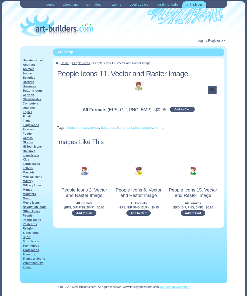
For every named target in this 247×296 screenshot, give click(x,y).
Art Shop (194, 4)
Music (27, 198)
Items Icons (31, 155)
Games (28, 138)
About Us (70, 4)
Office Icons (31, 211)
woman (159, 128)
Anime (27, 73)
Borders (28, 81)
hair (104, 128)
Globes (28, 142)
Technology (31, 245)
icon (112, 128)
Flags (27, 120)
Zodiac (27, 267)
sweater (146, 128)
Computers (31, 103)
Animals (28, 69)
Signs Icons (31, 232)
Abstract (29, 64)
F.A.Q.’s (115, 4)
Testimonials (167, 4)
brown (83, 128)
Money (27, 189)
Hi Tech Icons (32, 146)
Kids (26, 159)
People (28, 215)
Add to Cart (182, 109)
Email (27, 116)
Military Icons (32, 185)
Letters (28, 168)
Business (29, 86)
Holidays (29, 150)
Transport (30, 254)
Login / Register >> (211, 41)
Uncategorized (33, 60)
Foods (27, 133)
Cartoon (28, 94)
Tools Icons (31, 250)
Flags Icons (31, 125)
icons (121, 128)
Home (50, 4)
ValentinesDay (33, 262)
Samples (93, 4)
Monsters (29, 194)
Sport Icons (31, 241)
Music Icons (31, 202)
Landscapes (31, 163)
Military (28, 181)
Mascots (29, 172)
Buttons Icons (33, 90)
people (132, 128)
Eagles (27, 112)
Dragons (29, 107)
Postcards (30, 224)
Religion (28, 228)
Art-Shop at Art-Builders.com (56, 25)
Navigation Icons (35, 206)
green (94, 128)
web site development (175, 286)
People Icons (81, 63)
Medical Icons (32, 176)
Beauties (29, 77)
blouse (71, 128)
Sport (27, 237)
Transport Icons (34, 258)
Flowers (28, 129)
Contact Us (139, 4)
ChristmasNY (32, 99)
